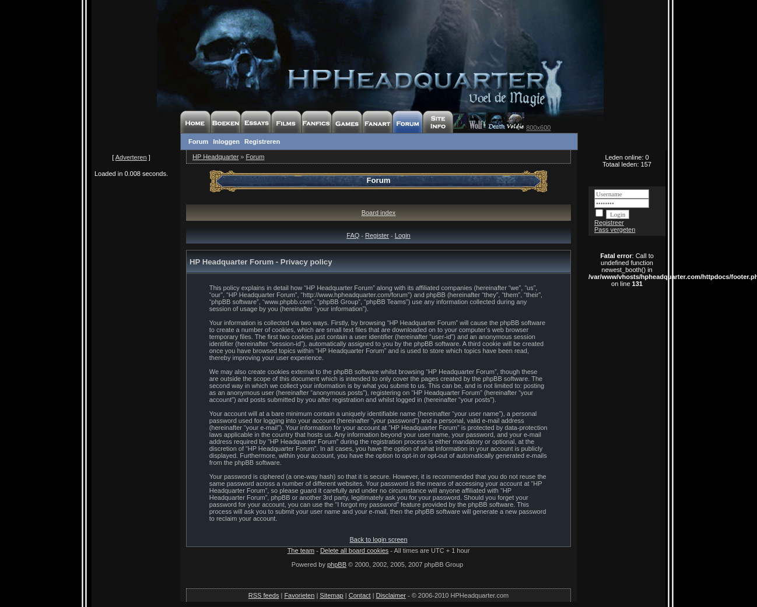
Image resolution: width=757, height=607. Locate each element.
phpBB (336, 564)
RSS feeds (263, 595)
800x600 (538, 127)
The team (301, 550)
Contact (360, 595)
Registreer (609, 222)
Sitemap (331, 595)
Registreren (262, 141)
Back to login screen (378, 539)
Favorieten (299, 595)
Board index (379, 212)
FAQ (352, 235)
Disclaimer (391, 595)
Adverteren (131, 157)
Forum (198, 141)
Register (377, 235)
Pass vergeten (614, 229)
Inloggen (226, 141)
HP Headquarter (215, 156)
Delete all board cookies (354, 550)
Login (403, 235)
